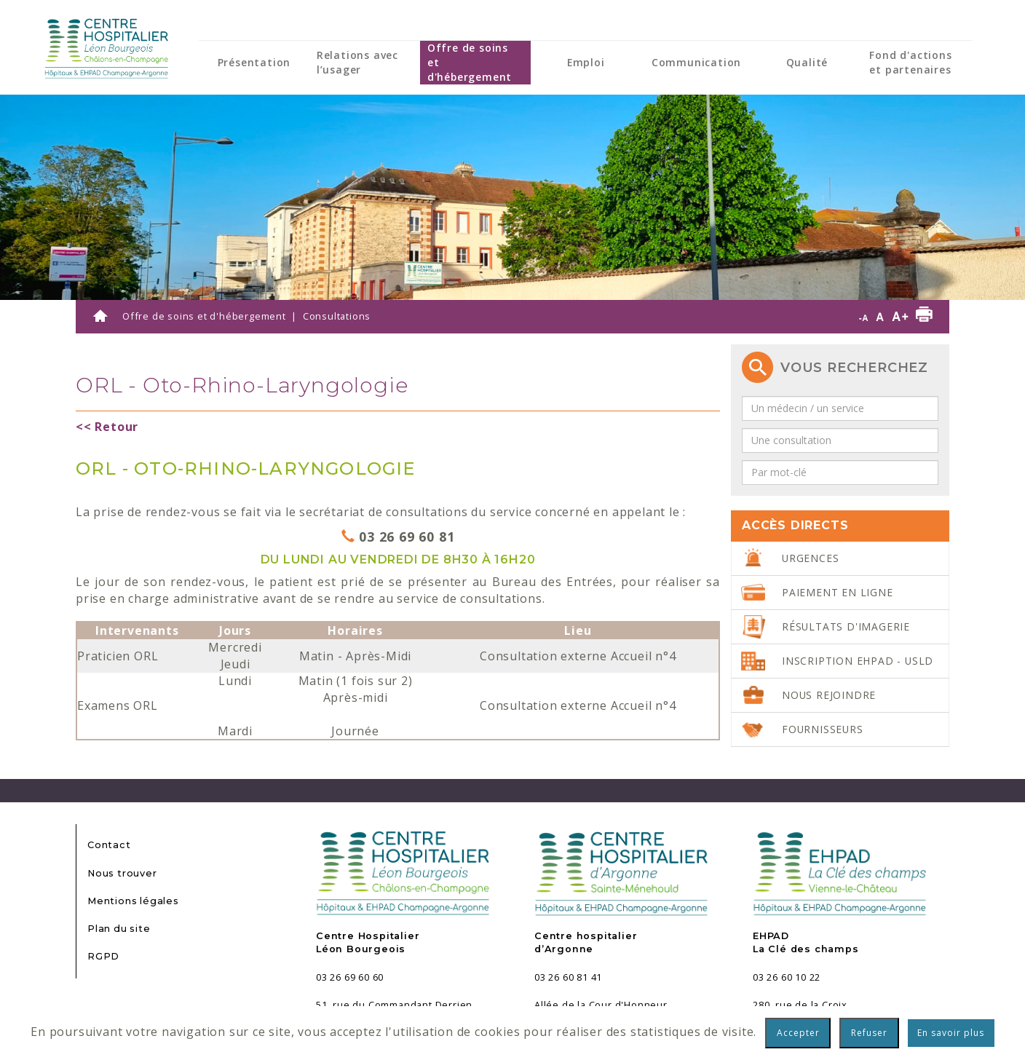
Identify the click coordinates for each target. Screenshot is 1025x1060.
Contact (109, 844)
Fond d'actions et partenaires (910, 62)
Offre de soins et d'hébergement (469, 62)
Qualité (807, 62)
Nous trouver (122, 873)
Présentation (254, 62)
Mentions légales (133, 900)
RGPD (103, 956)
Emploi (586, 62)
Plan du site (119, 928)
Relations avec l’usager (357, 62)
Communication (696, 62)
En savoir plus (950, 1033)
